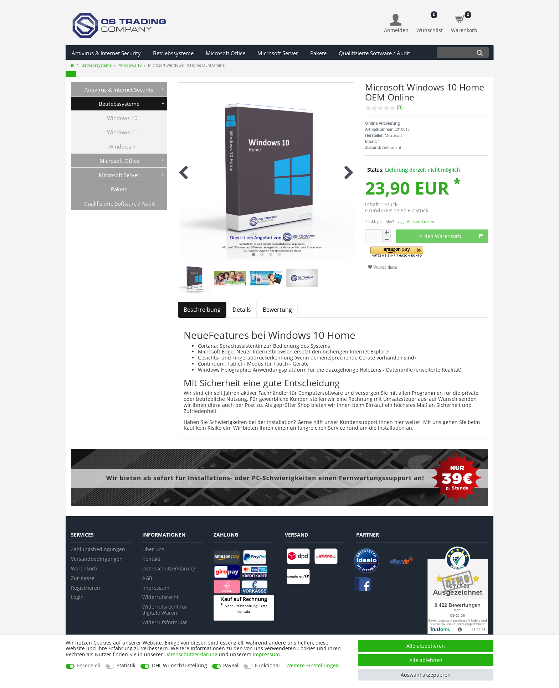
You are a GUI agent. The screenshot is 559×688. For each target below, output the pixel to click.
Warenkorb (84, 568)
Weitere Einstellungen (312, 666)
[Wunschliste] (429, 19)
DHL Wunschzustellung (179, 666)
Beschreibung (202, 310)
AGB (147, 578)
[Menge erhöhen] (386, 233)
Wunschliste (382, 267)
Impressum (155, 587)
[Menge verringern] (386, 239)
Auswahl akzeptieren (426, 674)
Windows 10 (130, 65)
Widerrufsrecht (160, 597)
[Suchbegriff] (454, 52)
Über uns (153, 549)
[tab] (202, 310)
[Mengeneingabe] (373, 236)
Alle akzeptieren (425, 645)
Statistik (126, 666)
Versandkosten (420, 221)
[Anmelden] (396, 23)
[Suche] (480, 52)
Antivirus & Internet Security (106, 53)
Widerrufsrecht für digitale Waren (164, 609)
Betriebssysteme (173, 53)
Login (77, 597)
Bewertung (277, 310)
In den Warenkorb (450, 236)
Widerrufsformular (164, 622)
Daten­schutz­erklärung (190, 654)
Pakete (318, 53)
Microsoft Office (225, 53)
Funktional (267, 666)
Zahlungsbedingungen (98, 549)
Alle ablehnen (425, 660)
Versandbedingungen (97, 558)
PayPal (231, 666)
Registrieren (85, 587)
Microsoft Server (277, 53)
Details (241, 310)
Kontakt (151, 558)
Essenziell (89, 666)
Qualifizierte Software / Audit (374, 53)
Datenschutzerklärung (168, 568)
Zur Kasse (82, 578)
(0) (399, 107)
